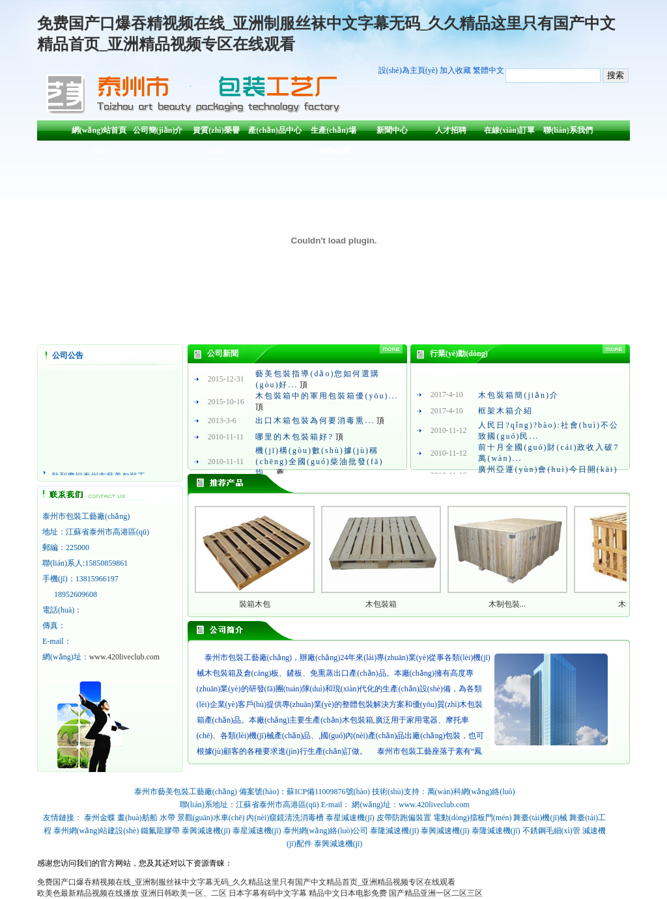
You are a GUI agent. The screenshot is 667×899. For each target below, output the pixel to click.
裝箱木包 (254, 604)
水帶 (167, 817)
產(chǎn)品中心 (275, 130)
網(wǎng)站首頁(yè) (99, 133)
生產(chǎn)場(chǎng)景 (333, 133)
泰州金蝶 (99, 817)
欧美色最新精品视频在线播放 (88, 893)
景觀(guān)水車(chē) (211, 817)
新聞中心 (392, 130)
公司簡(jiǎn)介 (158, 130)
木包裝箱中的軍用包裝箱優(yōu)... (326, 395)
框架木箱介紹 (505, 410)
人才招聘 (450, 130)
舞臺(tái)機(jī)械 (540, 817)
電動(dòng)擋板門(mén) (472, 817)
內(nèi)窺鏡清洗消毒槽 (285, 817)
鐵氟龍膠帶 (160, 830)
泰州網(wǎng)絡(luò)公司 (326, 830)
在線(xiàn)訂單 (509, 130)
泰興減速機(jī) (206, 830)
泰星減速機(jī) (350, 817)
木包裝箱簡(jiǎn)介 (518, 395)
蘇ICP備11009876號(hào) (328, 791)
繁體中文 (488, 70)
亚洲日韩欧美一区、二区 (184, 893)
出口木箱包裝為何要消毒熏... (315, 420)
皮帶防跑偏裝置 (403, 817)
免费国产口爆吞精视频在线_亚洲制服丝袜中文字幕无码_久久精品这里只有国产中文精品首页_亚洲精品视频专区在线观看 (246, 882)
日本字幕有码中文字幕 (268, 893)
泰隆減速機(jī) (394, 830)
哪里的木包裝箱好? (294, 436)
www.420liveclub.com (124, 656)
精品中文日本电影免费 (348, 893)
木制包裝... (507, 604)
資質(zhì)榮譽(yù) (216, 133)
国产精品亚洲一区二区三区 (436, 893)
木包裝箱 (381, 604)
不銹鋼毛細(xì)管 (551, 830)
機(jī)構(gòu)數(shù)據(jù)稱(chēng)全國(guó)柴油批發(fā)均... (319, 461)
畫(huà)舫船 (137, 817)
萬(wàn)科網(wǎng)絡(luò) (471, 791)
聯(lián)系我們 (567, 130)
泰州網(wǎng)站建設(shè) (96, 830)
